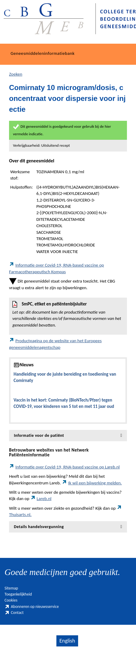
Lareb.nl (41, 498)
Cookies (11, 600)
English (67, 640)
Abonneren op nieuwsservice (32, 606)
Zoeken (15, 74)
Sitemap (11, 588)
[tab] (68, 435)
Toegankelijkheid (18, 594)
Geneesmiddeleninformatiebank (42, 53)
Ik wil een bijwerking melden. (92, 483)
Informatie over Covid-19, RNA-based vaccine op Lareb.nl (64, 467)
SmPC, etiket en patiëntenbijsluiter (68, 314)
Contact (14, 612)
